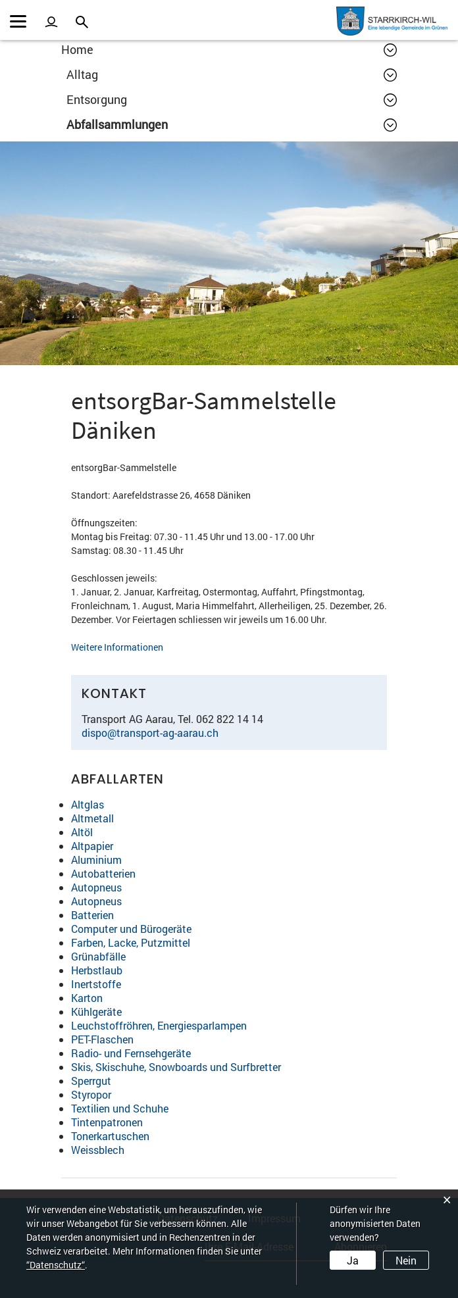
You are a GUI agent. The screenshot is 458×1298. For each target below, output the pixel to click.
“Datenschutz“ (55, 1265)
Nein (406, 1260)
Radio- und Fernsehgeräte (131, 1053)
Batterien (92, 915)
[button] (231, 74)
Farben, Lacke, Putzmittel (130, 942)
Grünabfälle (98, 956)
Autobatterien (103, 873)
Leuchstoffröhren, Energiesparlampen (159, 1025)
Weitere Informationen (124, 647)
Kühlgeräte (96, 1011)
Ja (353, 1260)
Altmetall (92, 818)
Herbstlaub (96, 970)
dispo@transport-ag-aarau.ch (150, 732)
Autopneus (96, 887)
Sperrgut (91, 1080)
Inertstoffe (96, 984)
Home (77, 49)
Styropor (91, 1094)
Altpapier (92, 846)
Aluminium (96, 859)
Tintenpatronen (107, 1122)
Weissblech (97, 1150)
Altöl (82, 832)
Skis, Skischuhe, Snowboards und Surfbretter (176, 1067)
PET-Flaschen (102, 1039)
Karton (87, 998)
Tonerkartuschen (110, 1136)
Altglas (87, 804)
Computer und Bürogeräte (131, 929)
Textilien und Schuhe (119, 1108)
